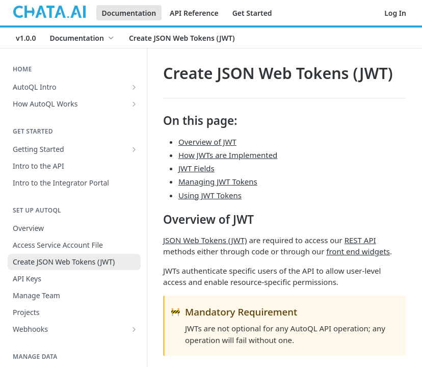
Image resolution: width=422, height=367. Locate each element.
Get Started (252, 13)
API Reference (194, 13)
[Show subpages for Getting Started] (134, 149)
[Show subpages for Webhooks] (134, 329)
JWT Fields (196, 168)
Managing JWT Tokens (217, 181)
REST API (360, 240)
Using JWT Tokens (210, 195)
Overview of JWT (207, 142)
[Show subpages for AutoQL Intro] (134, 87)
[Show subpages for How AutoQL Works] (134, 104)
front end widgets (358, 251)
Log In (395, 13)
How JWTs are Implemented (227, 155)
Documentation (129, 13)
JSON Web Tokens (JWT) (205, 240)
